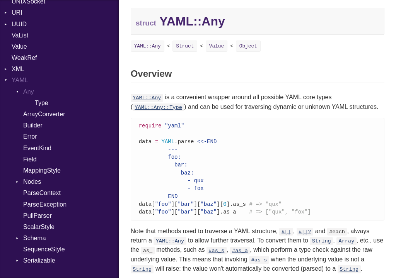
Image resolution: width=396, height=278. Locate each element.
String (321, 246)
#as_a (240, 255)
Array (347, 246)
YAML (20, 80)
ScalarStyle (39, 227)
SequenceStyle (44, 249)
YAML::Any (147, 46)
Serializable (39, 260)
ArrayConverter (44, 114)
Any (28, 91)
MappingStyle (42, 170)
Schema (34, 238)
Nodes (32, 181)
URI (17, 12)
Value (19, 46)
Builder (33, 125)
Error (30, 136)
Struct (185, 46)
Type (41, 103)
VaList (20, 35)
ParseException (45, 204)
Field (30, 159)
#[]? (305, 236)
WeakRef (24, 57)
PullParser (37, 215)
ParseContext (42, 193)
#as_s (216, 255)
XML (18, 69)
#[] (286, 236)
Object (248, 46)
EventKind (37, 148)
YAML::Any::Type (158, 107)
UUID (19, 24)
